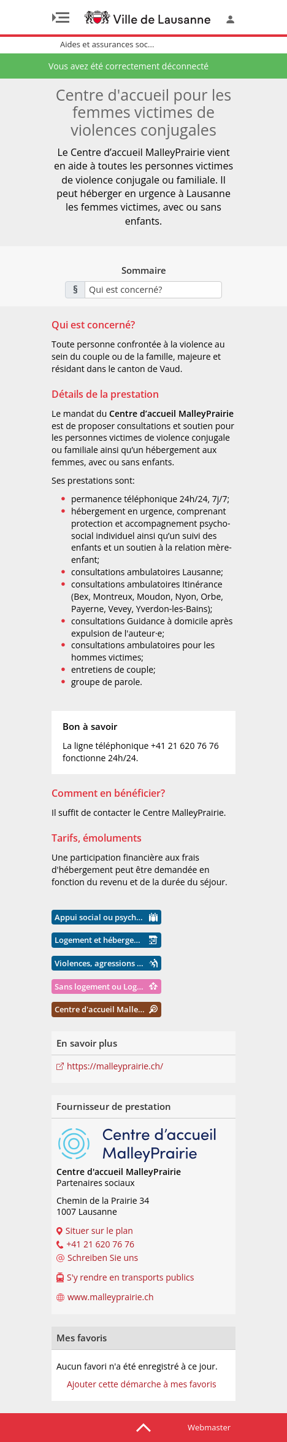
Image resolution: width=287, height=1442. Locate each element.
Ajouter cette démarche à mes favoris (141, 1384)
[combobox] (153, 289)
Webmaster (209, 1427)
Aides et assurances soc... (107, 44)
